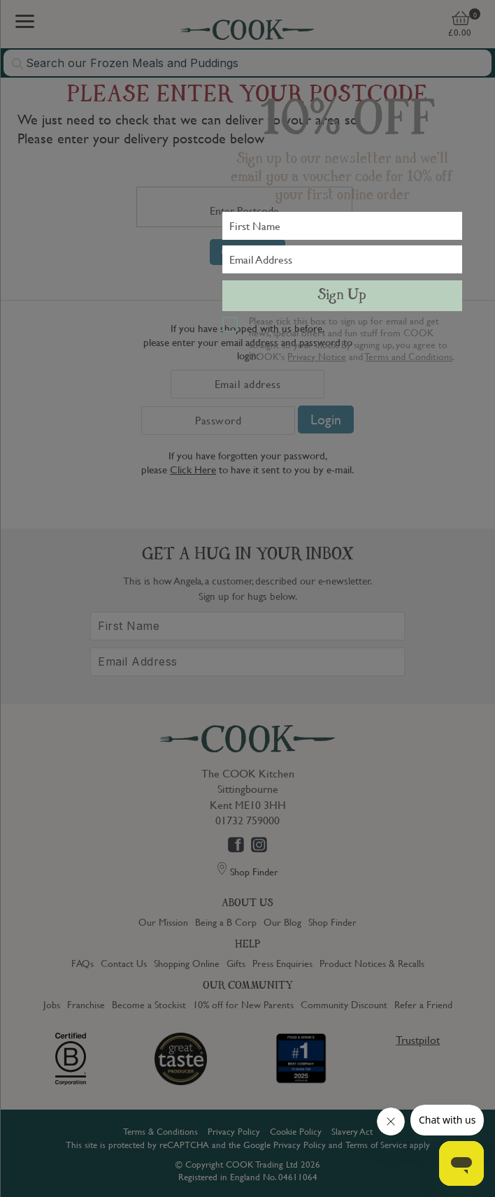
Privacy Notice (316, 356)
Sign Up (341, 295)
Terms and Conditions (408, 356)
